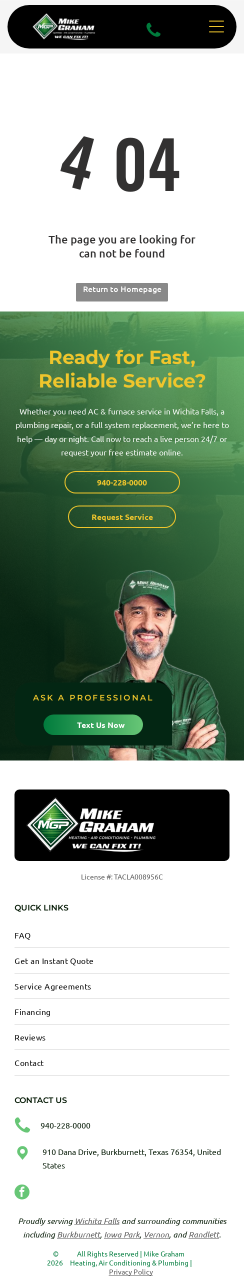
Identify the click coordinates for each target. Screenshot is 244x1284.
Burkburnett (78, 1234)
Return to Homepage (122, 288)
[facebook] (22, 1193)
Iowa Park (122, 1234)
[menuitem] (121, 935)
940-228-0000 (65, 1125)
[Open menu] (216, 26)
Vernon (156, 1234)
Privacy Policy (131, 1271)
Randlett (203, 1234)
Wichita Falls (97, 1221)
